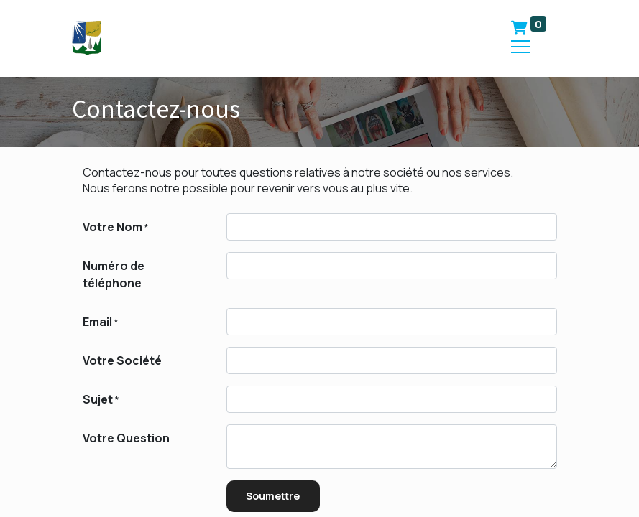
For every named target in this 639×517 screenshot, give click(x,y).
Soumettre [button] (273, 496)
